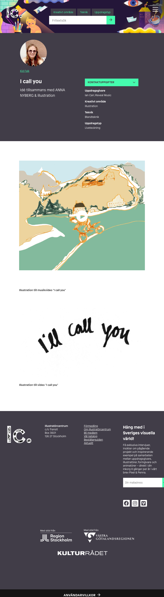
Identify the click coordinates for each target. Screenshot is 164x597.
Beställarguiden (93, 440)
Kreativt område (63, 12)
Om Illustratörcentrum (97, 429)
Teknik (84, 12)
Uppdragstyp (103, 12)
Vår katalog (90, 436)
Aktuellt (88, 443)
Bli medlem (90, 433)
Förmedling (91, 426)
